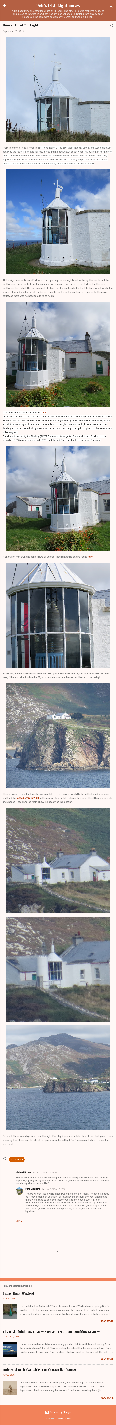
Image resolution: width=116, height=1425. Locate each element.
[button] (111, 26)
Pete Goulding (32, 1188)
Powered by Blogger (58, 1412)
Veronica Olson (65, 1419)
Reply (19, 1221)
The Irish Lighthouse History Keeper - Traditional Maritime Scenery (51, 1332)
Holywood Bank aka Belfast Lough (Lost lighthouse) (39, 1370)
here (90, 556)
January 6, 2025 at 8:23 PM (45, 1172)
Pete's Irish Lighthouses (58, 5)
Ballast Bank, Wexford (18, 1293)
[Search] (111, 7)
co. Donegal (17, 1159)
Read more (107, 1321)
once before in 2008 (28, 798)
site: (44, 412)
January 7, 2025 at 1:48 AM (54, 1189)
